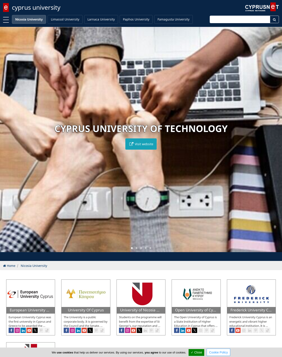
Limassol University (65, 19)
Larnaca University (101, 19)
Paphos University (136, 19)
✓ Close (196, 352)
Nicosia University (29, 19)
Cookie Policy (218, 352)
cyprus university (36, 7)
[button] (132, 248)
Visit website (141, 144)
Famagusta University (173, 19)
